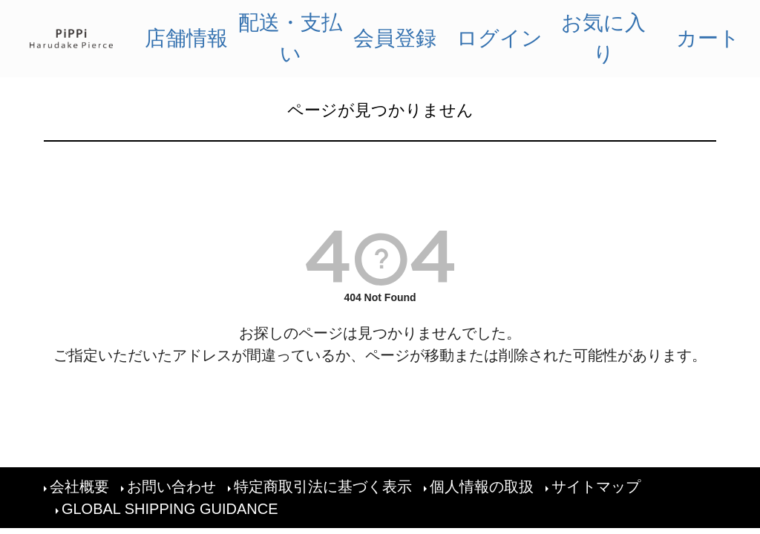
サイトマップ (596, 486)
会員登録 (394, 38)
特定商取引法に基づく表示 (323, 486)
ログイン (499, 38)
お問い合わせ (171, 486)
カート (708, 38)
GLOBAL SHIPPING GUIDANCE (170, 509)
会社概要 (79, 486)
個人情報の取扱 (482, 486)
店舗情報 (186, 38)
